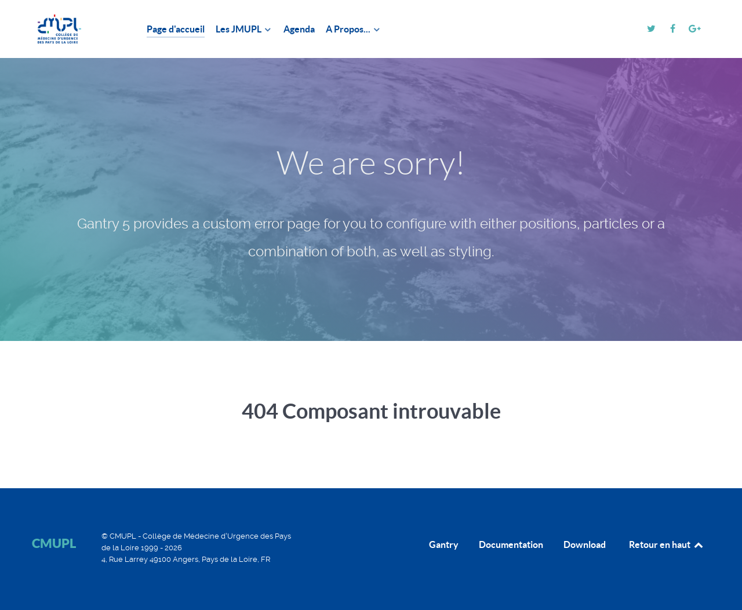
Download (584, 544)
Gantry (444, 544)
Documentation (511, 544)
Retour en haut (666, 544)
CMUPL (54, 543)
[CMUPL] (75, 28)
